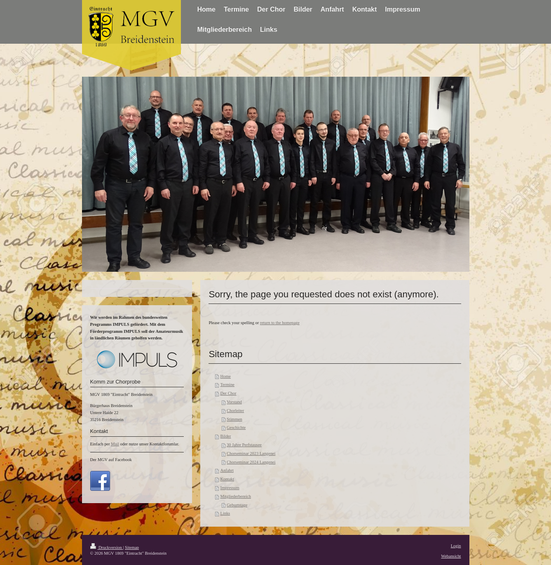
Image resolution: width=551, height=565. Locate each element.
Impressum (229, 487)
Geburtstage (237, 505)
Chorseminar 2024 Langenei (251, 462)
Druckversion (106, 547)
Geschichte (236, 427)
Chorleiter (235, 410)
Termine (227, 384)
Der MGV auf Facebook (111, 459)
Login (456, 546)
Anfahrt (226, 470)
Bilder (225, 436)
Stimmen (234, 419)
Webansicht (451, 556)
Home (225, 376)
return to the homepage (280, 322)
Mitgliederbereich (235, 496)
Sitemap (132, 547)
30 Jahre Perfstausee (244, 445)
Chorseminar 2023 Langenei (251, 453)
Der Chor (228, 393)
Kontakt (227, 479)
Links (225, 513)
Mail (115, 444)
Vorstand (234, 402)
